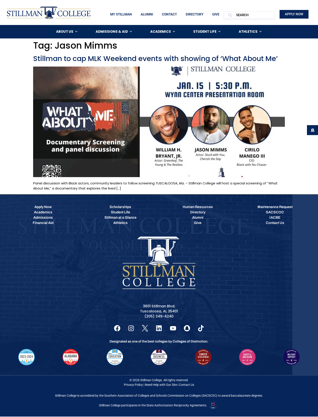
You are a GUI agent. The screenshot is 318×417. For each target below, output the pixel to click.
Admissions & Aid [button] (114, 31)
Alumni (147, 14)
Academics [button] (163, 31)
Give (215, 14)
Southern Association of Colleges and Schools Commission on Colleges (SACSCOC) (160, 396)
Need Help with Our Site (161, 385)
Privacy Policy (133, 385)
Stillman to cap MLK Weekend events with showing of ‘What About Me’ (155, 58)
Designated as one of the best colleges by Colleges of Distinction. (159, 342)
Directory (194, 14)
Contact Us (186, 385)
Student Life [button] (207, 31)
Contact (169, 14)
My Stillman (121, 14)
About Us (67, 31)
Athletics (250, 31)
